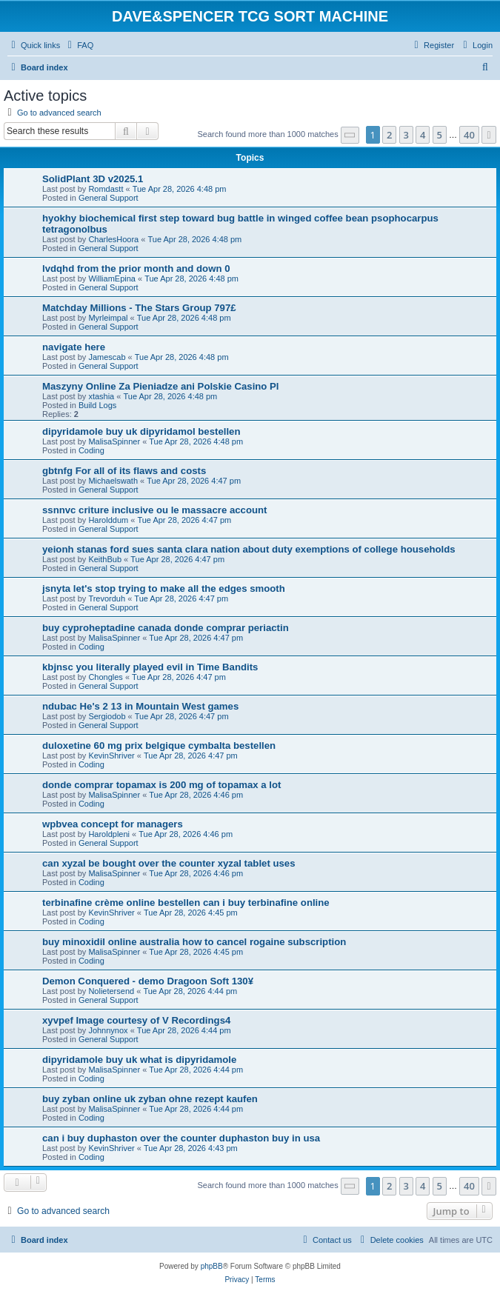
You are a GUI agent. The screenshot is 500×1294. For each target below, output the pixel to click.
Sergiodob (106, 716)
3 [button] (406, 134)
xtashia (101, 396)
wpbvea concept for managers (112, 824)
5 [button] (439, 134)
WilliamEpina (112, 278)
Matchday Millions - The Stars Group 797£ (139, 307)
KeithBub (104, 559)
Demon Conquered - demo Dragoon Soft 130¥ (147, 981)
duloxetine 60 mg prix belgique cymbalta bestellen (159, 745)
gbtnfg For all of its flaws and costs (124, 470)
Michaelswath (113, 480)
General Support (109, 197)
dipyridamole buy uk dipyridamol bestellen (141, 431)
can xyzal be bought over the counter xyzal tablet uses (169, 863)
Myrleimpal (107, 317)
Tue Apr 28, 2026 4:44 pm (190, 991)
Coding (91, 450)
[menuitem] (78, 45)
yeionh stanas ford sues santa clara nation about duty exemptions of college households (249, 549)
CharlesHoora (113, 239)
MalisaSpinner (114, 441)
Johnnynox (107, 1030)
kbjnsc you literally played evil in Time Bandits (150, 667)
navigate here (73, 347)
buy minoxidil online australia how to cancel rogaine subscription (194, 941)
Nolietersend (111, 991)
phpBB (212, 1266)
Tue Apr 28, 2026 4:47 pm (194, 480)
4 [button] (422, 134)
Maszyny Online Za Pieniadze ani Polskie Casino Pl (160, 386)
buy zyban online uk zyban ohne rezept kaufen (150, 1098)
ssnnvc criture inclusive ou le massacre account (154, 510)
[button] (350, 135)
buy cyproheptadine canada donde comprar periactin (165, 627)
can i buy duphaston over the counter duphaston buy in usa (181, 1138)
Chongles (105, 677)
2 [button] (389, 134)
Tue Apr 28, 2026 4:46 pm (196, 794)
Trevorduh (106, 598)
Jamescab (106, 357)
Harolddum (108, 520)
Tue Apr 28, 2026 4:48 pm (180, 188)
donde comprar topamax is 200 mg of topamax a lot (161, 784)
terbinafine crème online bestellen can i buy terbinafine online (186, 902)
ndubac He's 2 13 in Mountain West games (140, 706)
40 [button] (469, 134)
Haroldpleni (109, 834)
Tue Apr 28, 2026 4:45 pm (191, 912)
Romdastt (105, 188)
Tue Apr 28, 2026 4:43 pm (191, 1148)
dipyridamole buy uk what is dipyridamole (139, 1059)
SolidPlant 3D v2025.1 (92, 178)
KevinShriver (111, 755)
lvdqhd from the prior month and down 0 (136, 268)
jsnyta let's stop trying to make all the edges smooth (163, 588)
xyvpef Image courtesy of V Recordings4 (136, 1020)
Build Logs (97, 405)
